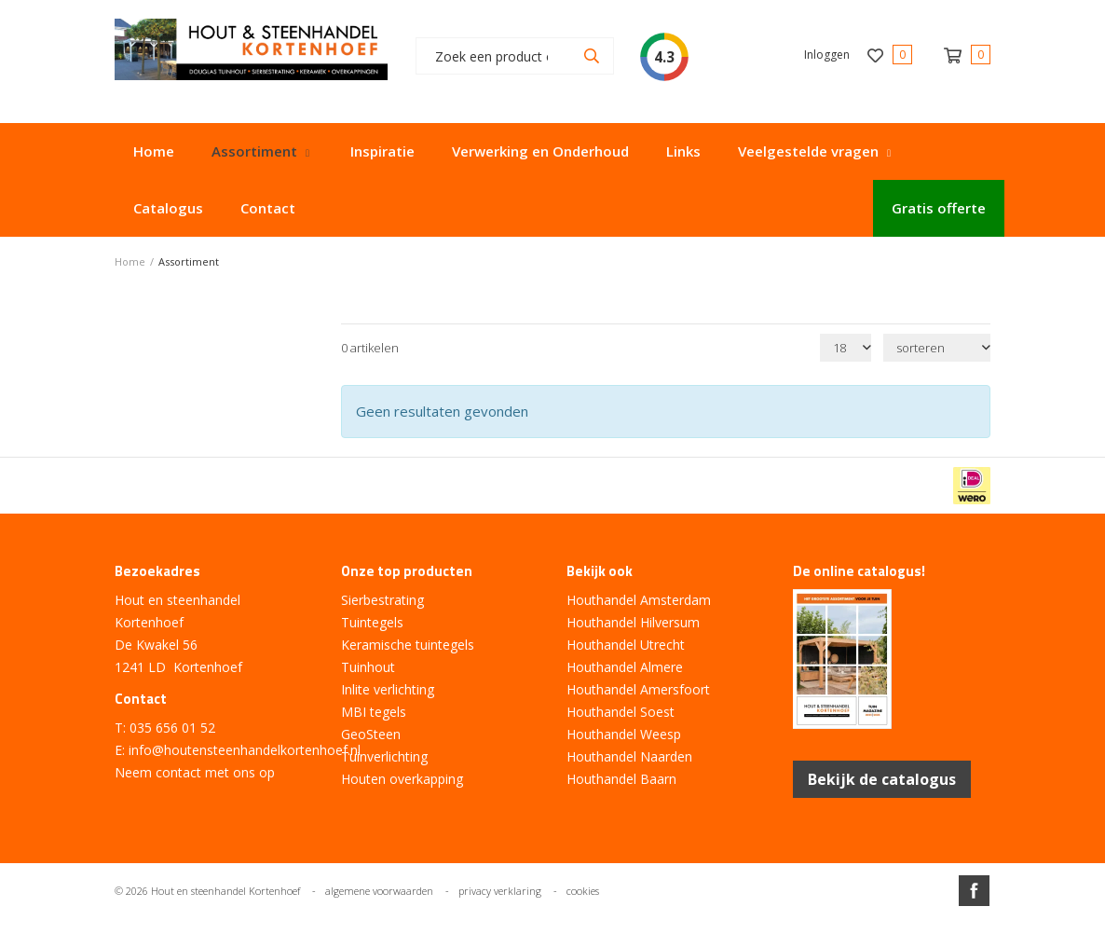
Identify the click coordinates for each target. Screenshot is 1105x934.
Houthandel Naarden (629, 756)
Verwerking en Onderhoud (540, 151)
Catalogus (168, 208)
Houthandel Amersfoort (638, 689)
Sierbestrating (382, 600)
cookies (582, 891)
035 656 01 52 (172, 727)
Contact (267, 208)
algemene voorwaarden (379, 891)
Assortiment (254, 151)
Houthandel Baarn (621, 779)
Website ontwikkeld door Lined (552, 926)
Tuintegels (372, 622)
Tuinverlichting (384, 756)
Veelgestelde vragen (808, 151)
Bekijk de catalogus (882, 779)
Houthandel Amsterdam (638, 600)
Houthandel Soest (620, 712)
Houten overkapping (402, 779)
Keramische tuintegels (407, 644)
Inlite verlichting (387, 689)
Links (683, 151)
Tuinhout (368, 667)
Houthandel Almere (624, 667)
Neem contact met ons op (195, 772)
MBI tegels (373, 712)
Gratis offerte (939, 208)
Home (153, 151)
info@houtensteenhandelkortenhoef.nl (245, 750)
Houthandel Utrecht (625, 644)
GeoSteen (371, 734)
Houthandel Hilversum (633, 622)
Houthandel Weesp (623, 734)
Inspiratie (382, 151)
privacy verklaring (499, 891)
